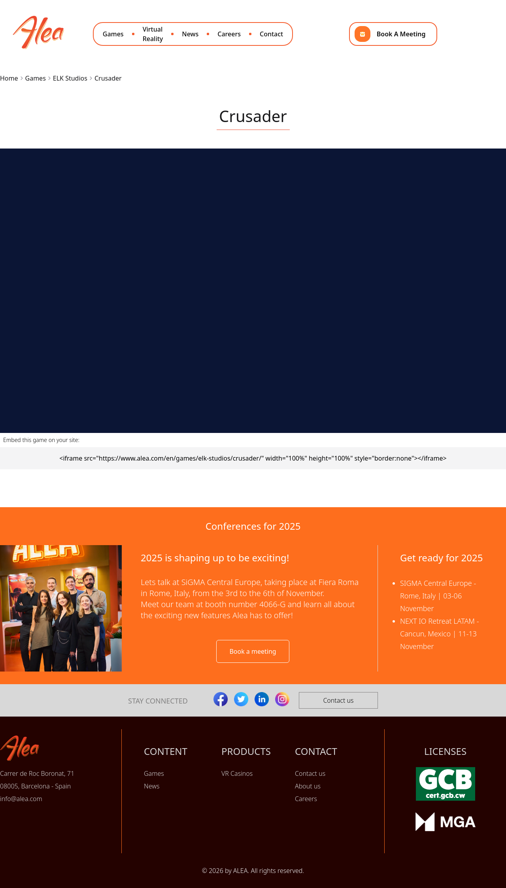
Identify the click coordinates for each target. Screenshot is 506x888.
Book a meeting (252, 651)
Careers (229, 34)
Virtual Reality (153, 34)
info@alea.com (21, 798)
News (190, 34)
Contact (271, 34)
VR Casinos (237, 773)
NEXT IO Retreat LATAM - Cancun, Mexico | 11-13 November (439, 633)
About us (308, 786)
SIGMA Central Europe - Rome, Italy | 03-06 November (438, 595)
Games (113, 34)
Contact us (338, 700)
